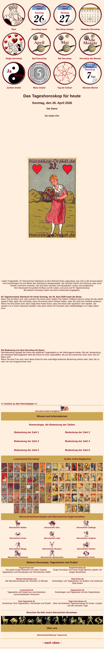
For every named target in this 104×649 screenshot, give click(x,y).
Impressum (62, 635)
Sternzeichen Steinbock (18, 556)
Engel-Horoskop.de (77, 568)
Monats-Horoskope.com (26, 579)
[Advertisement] (52, 137)
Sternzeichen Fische (86, 556)
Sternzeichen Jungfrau (86, 537)
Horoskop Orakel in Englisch (52, 411)
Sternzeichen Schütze (86, 548)
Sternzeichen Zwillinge (86, 527)
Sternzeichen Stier (52, 527)
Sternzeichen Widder (18, 527)
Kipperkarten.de (77, 590)
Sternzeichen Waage (18, 548)
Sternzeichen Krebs (17, 537)
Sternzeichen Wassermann (52, 556)
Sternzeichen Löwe (52, 537)
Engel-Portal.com (26, 568)
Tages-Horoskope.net (77, 601)
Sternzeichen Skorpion (52, 548)
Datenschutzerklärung (46, 635)
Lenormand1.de (26, 590)
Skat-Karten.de (77, 579)
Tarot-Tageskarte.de (26, 601)
